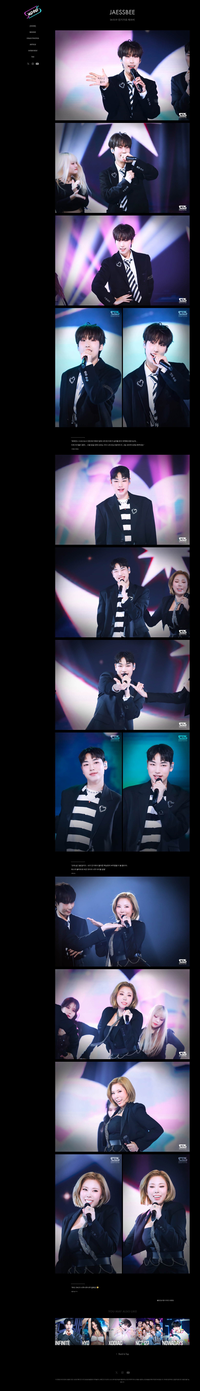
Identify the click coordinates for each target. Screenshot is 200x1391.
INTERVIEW (32, 51)
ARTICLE (33, 44)
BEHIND (33, 32)
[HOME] (33, 26)
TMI (32, 57)
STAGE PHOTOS (33, 38)
